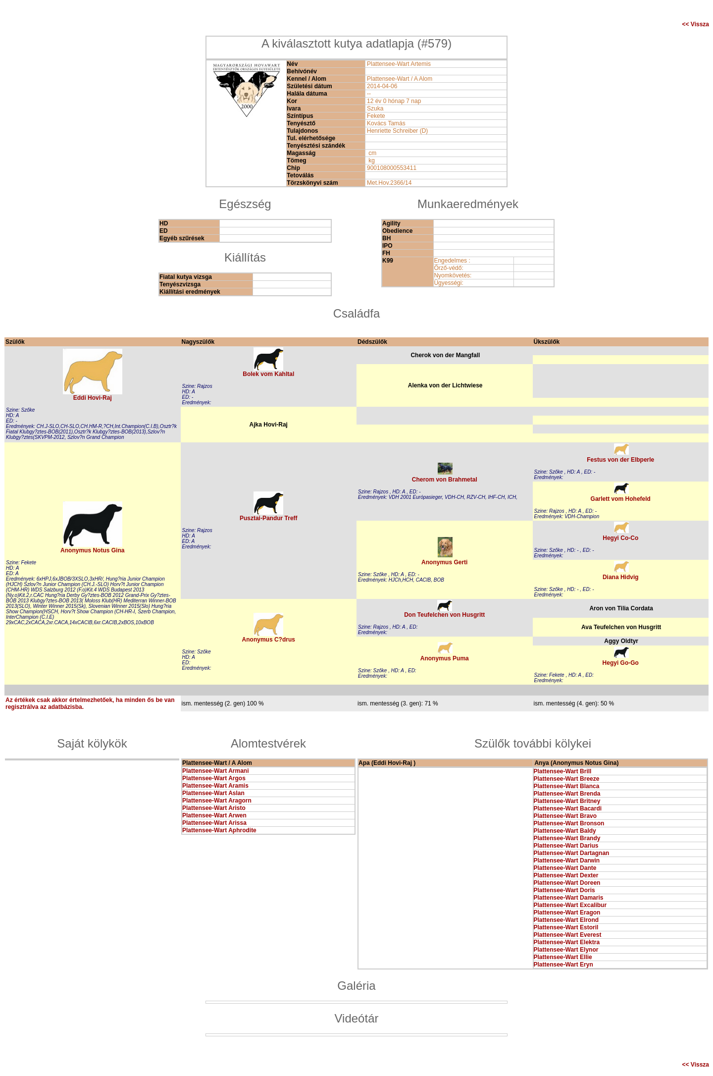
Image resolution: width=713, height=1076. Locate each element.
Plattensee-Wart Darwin (567, 860)
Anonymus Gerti (444, 562)
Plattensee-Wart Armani (215, 770)
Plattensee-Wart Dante (565, 867)
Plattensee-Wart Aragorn (217, 800)
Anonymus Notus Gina (92, 550)
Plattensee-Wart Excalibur (570, 905)
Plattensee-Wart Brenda (567, 793)
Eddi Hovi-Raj (92, 397)
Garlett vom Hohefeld (621, 498)
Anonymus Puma (444, 658)
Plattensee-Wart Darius (566, 845)
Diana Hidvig (621, 577)
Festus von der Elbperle (620, 459)
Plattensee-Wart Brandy (567, 838)
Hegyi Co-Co (620, 538)
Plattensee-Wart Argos (214, 778)
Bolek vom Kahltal (268, 374)
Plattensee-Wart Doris (564, 890)
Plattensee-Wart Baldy (565, 830)
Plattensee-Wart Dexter (566, 875)
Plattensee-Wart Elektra (567, 942)
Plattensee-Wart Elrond (566, 919)
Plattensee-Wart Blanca (567, 786)
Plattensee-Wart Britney (567, 801)
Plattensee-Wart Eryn (563, 964)
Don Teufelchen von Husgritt (444, 614)
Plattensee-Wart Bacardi (568, 808)
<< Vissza (696, 24)
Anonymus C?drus (268, 639)
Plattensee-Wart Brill (563, 771)
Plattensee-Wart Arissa (214, 822)
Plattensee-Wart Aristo (214, 808)
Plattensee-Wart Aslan (213, 793)
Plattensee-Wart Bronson (569, 823)
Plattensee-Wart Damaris (569, 897)
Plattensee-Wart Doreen (567, 882)
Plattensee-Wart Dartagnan (572, 853)
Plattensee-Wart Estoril (566, 927)
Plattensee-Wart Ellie (563, 957)
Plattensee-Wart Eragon (567, 912)
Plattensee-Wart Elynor (566, 949)
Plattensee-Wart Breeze (567, 778)
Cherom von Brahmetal (444, 479)
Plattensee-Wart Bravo (565, 815)
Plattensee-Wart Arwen (214, 815)
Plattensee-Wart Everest (568, 934)
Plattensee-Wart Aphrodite (219, 830)
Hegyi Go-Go (621, 662)
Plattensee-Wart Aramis (215, 785)
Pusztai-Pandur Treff (269, 518)
